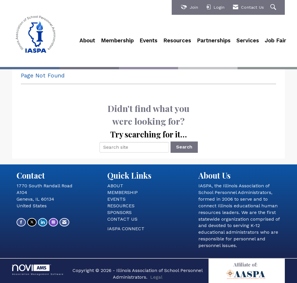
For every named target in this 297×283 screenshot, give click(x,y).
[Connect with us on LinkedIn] (42, 222)
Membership (117, 40)
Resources (177, 40)
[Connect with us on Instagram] (53, 222)
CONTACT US (122, 219)
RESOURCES (121, 205)
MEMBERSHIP (122, 192)
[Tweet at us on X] (32, 222)
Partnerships (214, 40)
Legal (156, 277)
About (87, 40)
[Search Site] (274, 7)
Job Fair (275, 40)
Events (148, 40)
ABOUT (115, 185)
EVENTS (116, 199)
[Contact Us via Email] (64, 222)
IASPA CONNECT (125, 228)
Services (247, 40)
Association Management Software (38, 269)
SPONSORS (119, 212)
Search (184, 147)
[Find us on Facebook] (21, 222)
